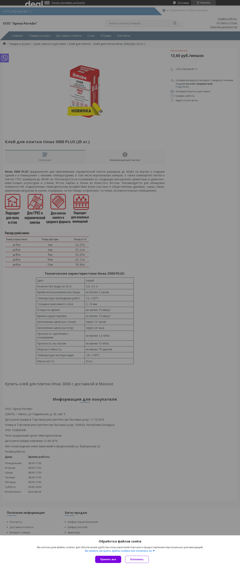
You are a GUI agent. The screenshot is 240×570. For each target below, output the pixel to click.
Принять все (108, 559)
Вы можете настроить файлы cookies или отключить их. (118, 550)
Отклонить (137, 559)
